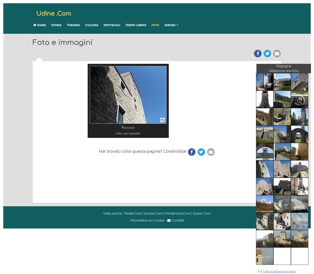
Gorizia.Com (153, 213)
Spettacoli (112, 25)
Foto (155, 25)
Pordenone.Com (178, 213)
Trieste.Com (132, 213)
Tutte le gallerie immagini (279, 271)
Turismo (73, 25)
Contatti (175, 220)
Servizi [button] (171, 25)
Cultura (91, 25)
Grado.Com (202, 213)
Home (39, 25)
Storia (56, 25)
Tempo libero (135, 25)
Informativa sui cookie (147, 220)
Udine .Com (53, 13)
